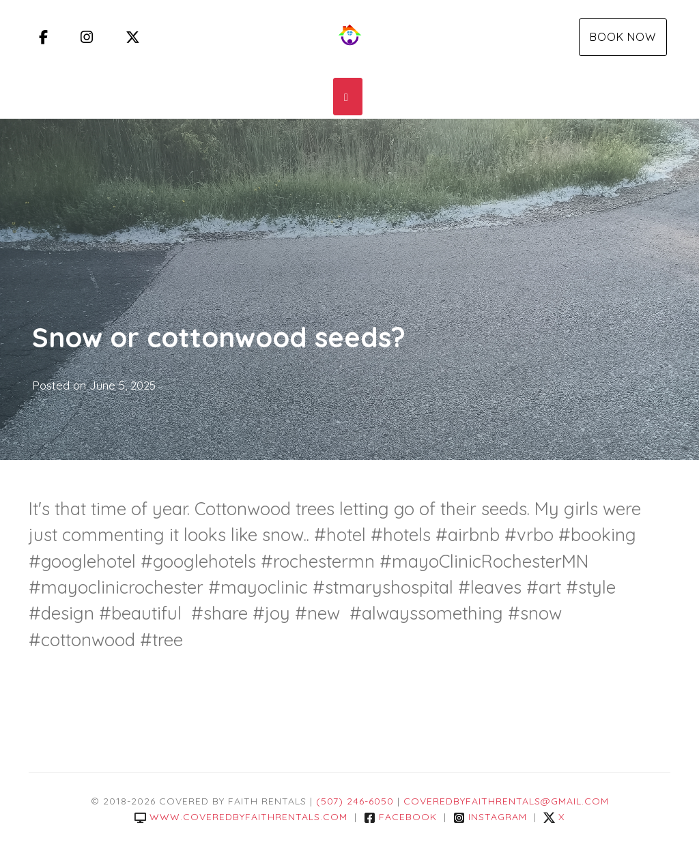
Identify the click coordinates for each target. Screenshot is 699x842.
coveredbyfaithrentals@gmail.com (506, 801)
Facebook (400, 817)
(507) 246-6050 (355, 801)
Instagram (490, 817)
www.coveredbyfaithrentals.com (240, 817)
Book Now (623, 37)
